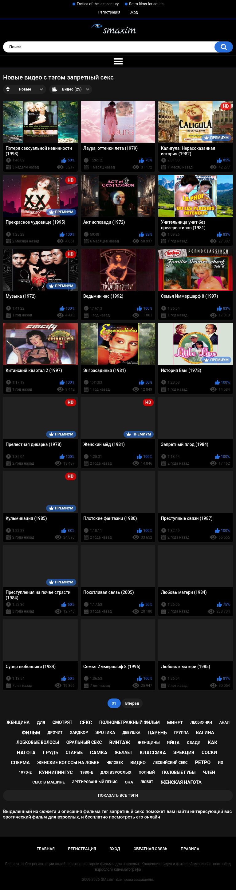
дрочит (55, 732)
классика (153, 753)
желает (123, 752)
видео (138, 762)
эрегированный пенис (95, 782)
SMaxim (107, 879)
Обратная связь (150, 848)
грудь (50, 753)
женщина (18, 722)
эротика (105, 732)
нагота (26, 753)
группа (181, 732)
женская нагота (180, 782)
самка (98, 753)
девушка (131, 732)
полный (147, 772)
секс (86, 723)
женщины (148, 742)
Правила (190, 848)
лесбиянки (201, 722)
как (212, 742)
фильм (31, 733)
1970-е (25, 772)
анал (224, 722)
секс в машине (48, 782)
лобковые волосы (37, 742)
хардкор (79, 732)
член (209, 772)
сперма (20, 762)
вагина (205, 732)
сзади (193, 742)
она (129, 782)
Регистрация (109, 12)
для (41, 722)
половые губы (178, 772)
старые (74, 752)
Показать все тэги (118, 795)
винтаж (119, 742)
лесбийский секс (170, 762)
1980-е (86, 772)
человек (114, 762)
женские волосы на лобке (68, 762)
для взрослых (116, 772)
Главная (46, 848)
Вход (133, 12)
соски (209, 752)
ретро (202, 762)
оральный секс (84, 742)
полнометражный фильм (129, 722)
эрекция (183, 752)
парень (157, 733)
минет (175, 723)
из (220, 762)
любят (146, 782)
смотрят (62, 722)
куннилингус (56, 772)
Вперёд (132, 703)
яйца (173, 742)
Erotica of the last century (98, 4)
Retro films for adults (146, 4)
